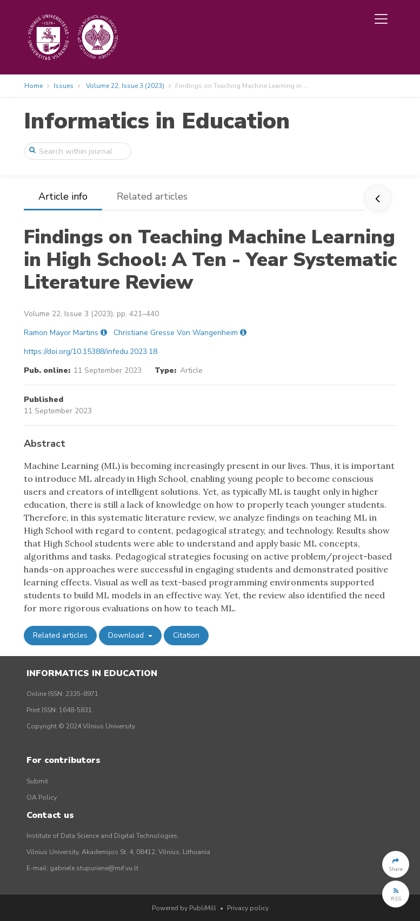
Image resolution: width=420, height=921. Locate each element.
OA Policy (41, 797)
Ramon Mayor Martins (61, 333)
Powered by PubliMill (184, 908)
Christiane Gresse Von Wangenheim (176, 333)
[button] (395, 864)
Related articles (152, 196)
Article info (63, 196)
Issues (64, 85)
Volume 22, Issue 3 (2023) (125, 85)
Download (127, 635)
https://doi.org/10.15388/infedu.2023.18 (90, 351)
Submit (37, 781)
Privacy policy (248, 908)
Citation (186, 635)
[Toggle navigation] (381, 19)
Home (33, 85)
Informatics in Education (157, 121)
